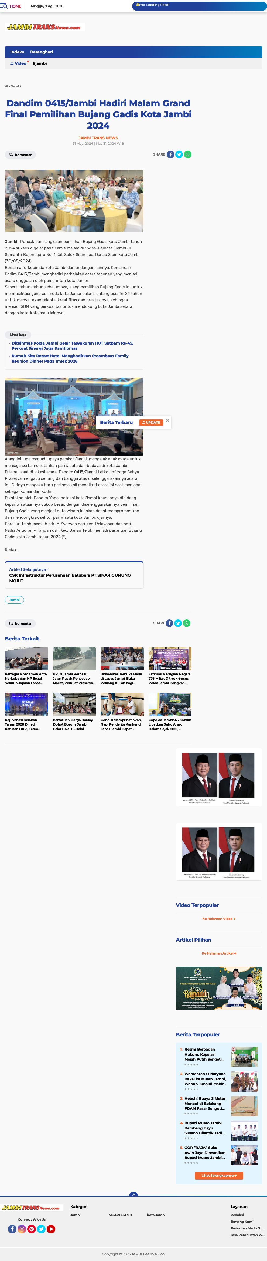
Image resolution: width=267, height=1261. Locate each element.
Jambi (41, 63)
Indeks (17, 52)
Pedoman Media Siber (248, 1228)
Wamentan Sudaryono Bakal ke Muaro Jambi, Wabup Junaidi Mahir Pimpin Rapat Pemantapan (205, 1079)
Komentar (20, 154)
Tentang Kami (242, 1222)
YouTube (55, 1231)
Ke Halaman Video (219, 919)
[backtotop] (133, 1197)
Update (151, 422)
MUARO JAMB (120, 1215)
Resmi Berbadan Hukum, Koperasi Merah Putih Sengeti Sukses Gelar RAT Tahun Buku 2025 (203, 1054)
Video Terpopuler (197, 905)
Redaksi (237, 1215)
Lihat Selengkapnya (219, 1176)
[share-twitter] (179, 154)
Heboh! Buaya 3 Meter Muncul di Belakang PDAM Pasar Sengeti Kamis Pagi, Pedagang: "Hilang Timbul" (205, 1103)
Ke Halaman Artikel (219, 953)
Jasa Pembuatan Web (248, 1235)
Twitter (43, 1231)
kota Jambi (156, 1215)
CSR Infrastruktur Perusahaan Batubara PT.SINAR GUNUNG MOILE (70, 578)
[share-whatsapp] (187, 154)
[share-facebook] (170, 154)
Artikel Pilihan (193, 940)
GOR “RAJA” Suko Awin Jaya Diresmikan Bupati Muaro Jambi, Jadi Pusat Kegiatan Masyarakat (204, 1152)
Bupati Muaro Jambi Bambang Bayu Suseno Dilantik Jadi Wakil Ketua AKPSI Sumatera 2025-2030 (203, 1128)
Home (15, 6)
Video (20, 63)
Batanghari (41, 52)
